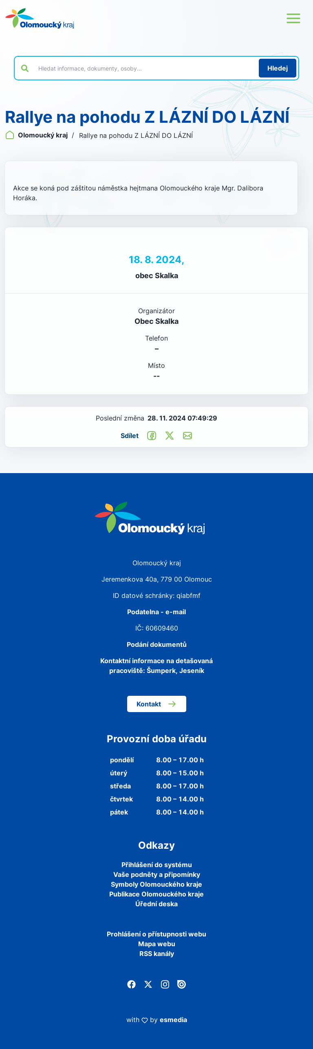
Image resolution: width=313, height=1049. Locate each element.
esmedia (173, 1020)
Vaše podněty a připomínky (156, 874)
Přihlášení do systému (156, 865)
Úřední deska (156, 904)
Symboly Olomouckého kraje (156, 884)
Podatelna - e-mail (156, 612)
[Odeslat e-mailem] (187, 435)
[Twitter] (148, 984)
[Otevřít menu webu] (293, 18)
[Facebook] (131, 984)
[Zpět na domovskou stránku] (39, 18)
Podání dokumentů (157, 644)
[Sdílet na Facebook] (151, 435)
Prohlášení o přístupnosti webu (156, 934)
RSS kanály (156, 953)
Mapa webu (156, 944)
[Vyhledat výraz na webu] (144, 68)
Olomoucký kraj (37, 135)
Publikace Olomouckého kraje (156, 894)
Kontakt (157, 704)
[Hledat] (277, 68)
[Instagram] (165, 984)
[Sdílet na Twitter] (169, 435)
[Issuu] (181, 984)
